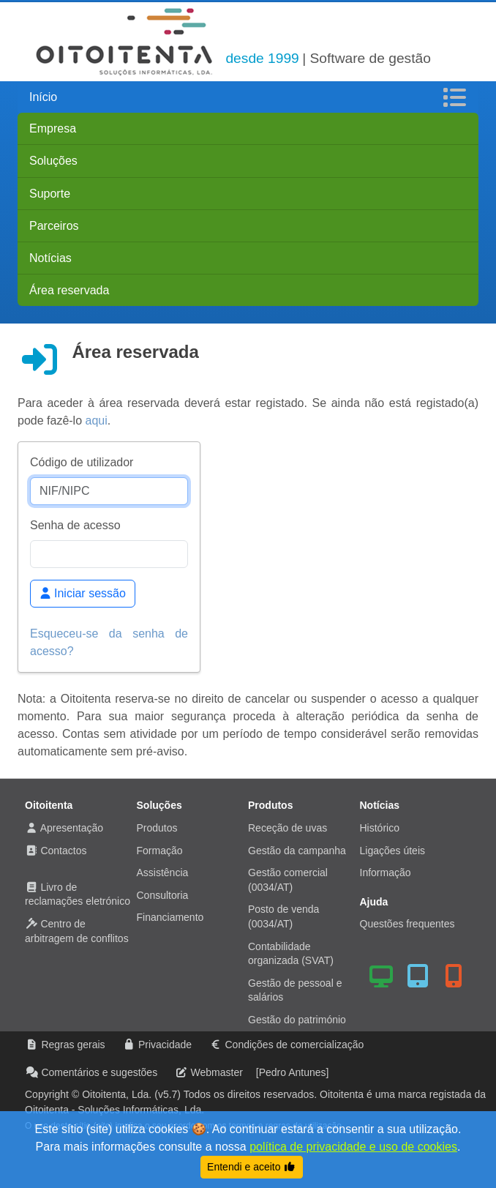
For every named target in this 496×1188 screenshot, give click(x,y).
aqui (97, 420)
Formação (160, 850)
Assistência (163, 872)
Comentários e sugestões (99, 1072)
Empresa (52, 128)
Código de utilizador (81, 462)
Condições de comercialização (294, 1044)
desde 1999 (261, 58)
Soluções (53, 160)
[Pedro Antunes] (292, 1072)
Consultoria (163, 895)
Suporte (49, 193)
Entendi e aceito (251, 1167)
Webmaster (217, 1072)
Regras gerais (73, 1044)
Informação (385, 872)
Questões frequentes (407, 924)
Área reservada (69, 290)
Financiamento (170, 917)
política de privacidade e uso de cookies (353, 1146)
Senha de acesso (75, 525)
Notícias (50, 258)
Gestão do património (297, 1020)
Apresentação (71, 828)
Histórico (379, 828)
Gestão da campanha (297, 850)
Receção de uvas (287, 828)
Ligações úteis (393, 850)
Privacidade (165, 1044)
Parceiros (54, 226)
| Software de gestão (366, 58)
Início (43, 97)
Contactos (63, 850)
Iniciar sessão (83, 593)
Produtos (157, 828)
